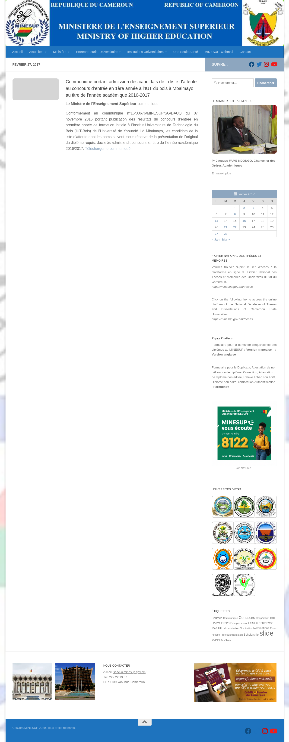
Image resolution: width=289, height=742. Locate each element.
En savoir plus (222, 173)
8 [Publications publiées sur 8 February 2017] (235, 214)
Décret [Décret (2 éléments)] (216, 623)
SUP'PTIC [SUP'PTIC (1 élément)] (217, 639)
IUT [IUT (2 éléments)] (220, 628)
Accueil (17, 52)
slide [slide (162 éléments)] (266, 633)
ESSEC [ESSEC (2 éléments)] (253, 623)
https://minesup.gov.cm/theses (232, 286)
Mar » (226, 239)
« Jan (216, 239)
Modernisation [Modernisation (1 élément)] (231, 628)
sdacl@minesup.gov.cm (129, 672)
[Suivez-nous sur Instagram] (266, 64)
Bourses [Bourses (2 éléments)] (217, 618)
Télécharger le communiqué (107, 149)
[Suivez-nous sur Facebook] (251, 64)
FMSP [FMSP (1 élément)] (270, 623)
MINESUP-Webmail (218, 52)
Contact (245, 52)
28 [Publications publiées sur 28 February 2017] (225, 233)
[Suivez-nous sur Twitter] (259, 64)
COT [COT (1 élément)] (273, 618)
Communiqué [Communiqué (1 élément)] (230, 618)
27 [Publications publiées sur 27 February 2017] (216, 233)
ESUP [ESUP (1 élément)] (262, 623)
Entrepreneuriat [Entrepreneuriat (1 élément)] (238, 623)
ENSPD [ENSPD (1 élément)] (225, 623)
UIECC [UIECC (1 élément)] (227, 639)
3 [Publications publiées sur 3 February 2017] (253, 208)
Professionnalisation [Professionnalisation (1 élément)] (232, 634)
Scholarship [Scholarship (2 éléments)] (251, 634)
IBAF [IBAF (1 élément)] (214, 628)
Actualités (36, 52)
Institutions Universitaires (145, 52)
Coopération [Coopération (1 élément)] (262, 618)
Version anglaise (224, 354)
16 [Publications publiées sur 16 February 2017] (244, 221)
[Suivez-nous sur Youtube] (274, 64)
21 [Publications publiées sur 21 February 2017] (225, 227)
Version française (259, 349)
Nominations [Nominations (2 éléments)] (261, 628)
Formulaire (221, 387)
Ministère (59, 52)
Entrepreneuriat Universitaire (97, 52)
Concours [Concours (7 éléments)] (247, 617)
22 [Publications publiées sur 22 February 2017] (235, 227)
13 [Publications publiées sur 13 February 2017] (216, 221)
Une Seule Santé (185, 52)
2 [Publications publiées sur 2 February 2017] (244, 208)
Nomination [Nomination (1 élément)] (246, 628)
